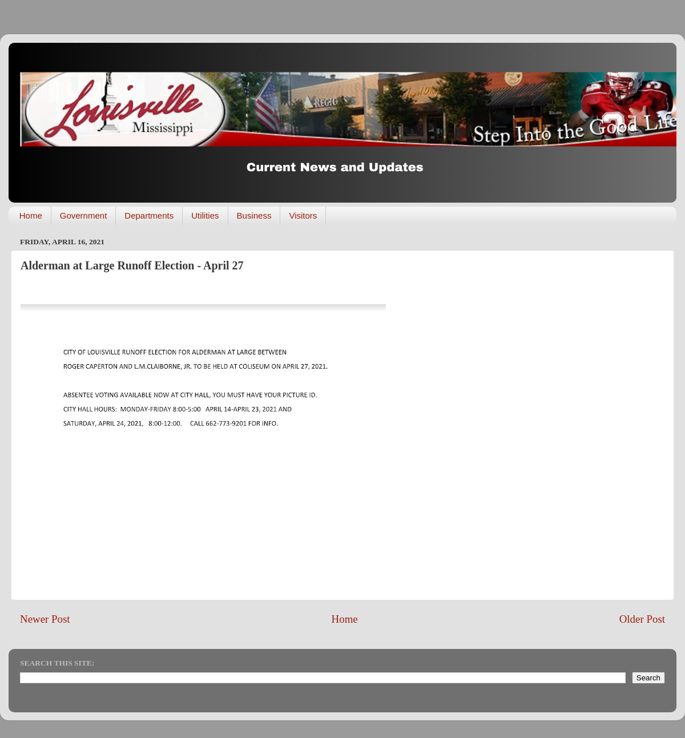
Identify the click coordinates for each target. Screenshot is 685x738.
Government (83, 215)
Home (30, 215)
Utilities (205, 215)
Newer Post (45, 619)
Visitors (303, 215)
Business (254, 215)
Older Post (642, 619)
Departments (149, 215)
